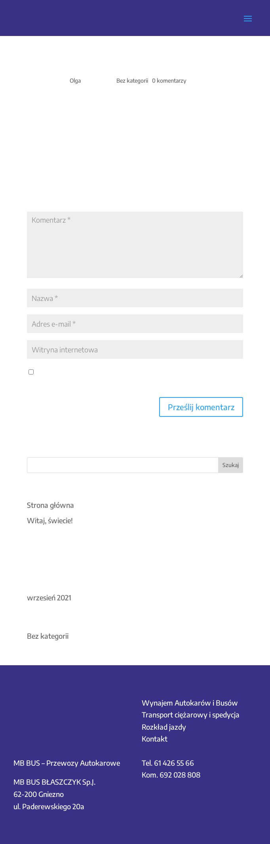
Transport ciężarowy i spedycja (191, 714)
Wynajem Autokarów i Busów (190, 702)
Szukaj (230, 465)
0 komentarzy (169, 80)
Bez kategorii (132, 80)
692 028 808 (180, 774)
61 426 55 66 (174, 762)
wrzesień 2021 (49, 597)
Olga (75, 80)
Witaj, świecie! (50, 520)
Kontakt (154, 738)
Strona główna (50, 504)
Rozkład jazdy (164, 726)
